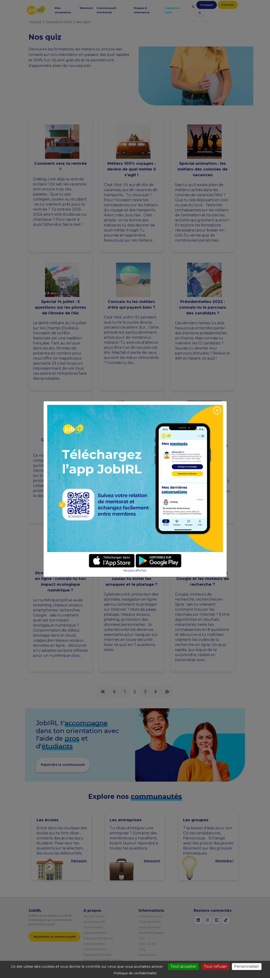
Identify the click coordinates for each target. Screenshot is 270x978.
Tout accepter (183, 966)
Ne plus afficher (135, 570)
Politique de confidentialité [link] (135, 973)
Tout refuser (215, 966)
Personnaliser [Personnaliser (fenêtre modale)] (246, 966)
